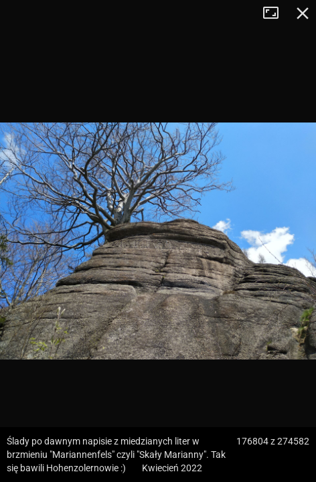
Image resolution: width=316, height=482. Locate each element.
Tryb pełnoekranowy (275, 13)
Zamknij (302, 13)
